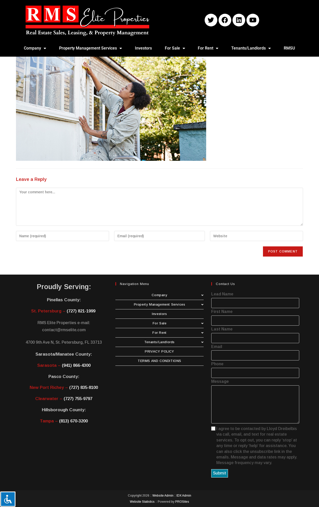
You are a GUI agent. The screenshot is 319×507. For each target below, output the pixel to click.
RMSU (289, 48)
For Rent (208, 48)
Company (35, 48)
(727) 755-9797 (78, 398)
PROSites (182, 501)
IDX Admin (183, 495)
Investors (143, 48)
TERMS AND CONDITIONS (159, 361)
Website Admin (162, 495)
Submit (219, 473)
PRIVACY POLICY (159, 351)
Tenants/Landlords (251, 48)
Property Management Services (90, 48)
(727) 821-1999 (81, 311)
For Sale (175, 48)
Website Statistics (142, 501)
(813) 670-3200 (73, 421)
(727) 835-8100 (83, 387)
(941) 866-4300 (76, 365)
